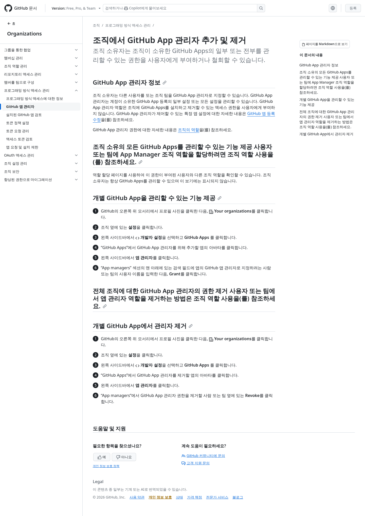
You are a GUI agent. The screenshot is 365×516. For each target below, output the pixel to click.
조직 (96, 25)
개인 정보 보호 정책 (106, 466)
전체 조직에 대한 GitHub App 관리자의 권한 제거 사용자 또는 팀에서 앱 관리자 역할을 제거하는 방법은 (184, 294)
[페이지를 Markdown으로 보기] (325, 44)
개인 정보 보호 (160, 497)
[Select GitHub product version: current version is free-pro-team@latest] (76, 8)
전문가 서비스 (217, 497)
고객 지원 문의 (195, 463)
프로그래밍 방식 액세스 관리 (128, 25)
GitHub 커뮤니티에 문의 (203, 455)
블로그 (237, 497)
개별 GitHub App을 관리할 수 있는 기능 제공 (157, 198)
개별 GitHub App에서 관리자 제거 (143, 325)
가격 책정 (194, 497)
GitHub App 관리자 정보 (130, 82)
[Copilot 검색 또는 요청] (184, 8)
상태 (179, 497)
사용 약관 (137, 497)
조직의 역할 (188, 129)
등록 (353, 8)
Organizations (24, 33)
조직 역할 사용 (247, 154)
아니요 (124, 456)
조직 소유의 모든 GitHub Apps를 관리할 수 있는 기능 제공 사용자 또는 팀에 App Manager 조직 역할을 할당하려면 (182, 150)
